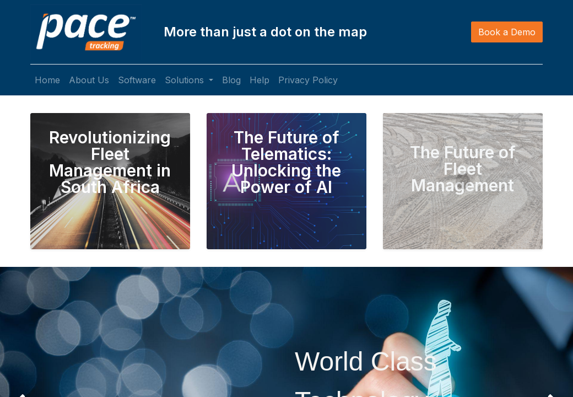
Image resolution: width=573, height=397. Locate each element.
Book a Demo (507, 31)
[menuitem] (47, 80)
